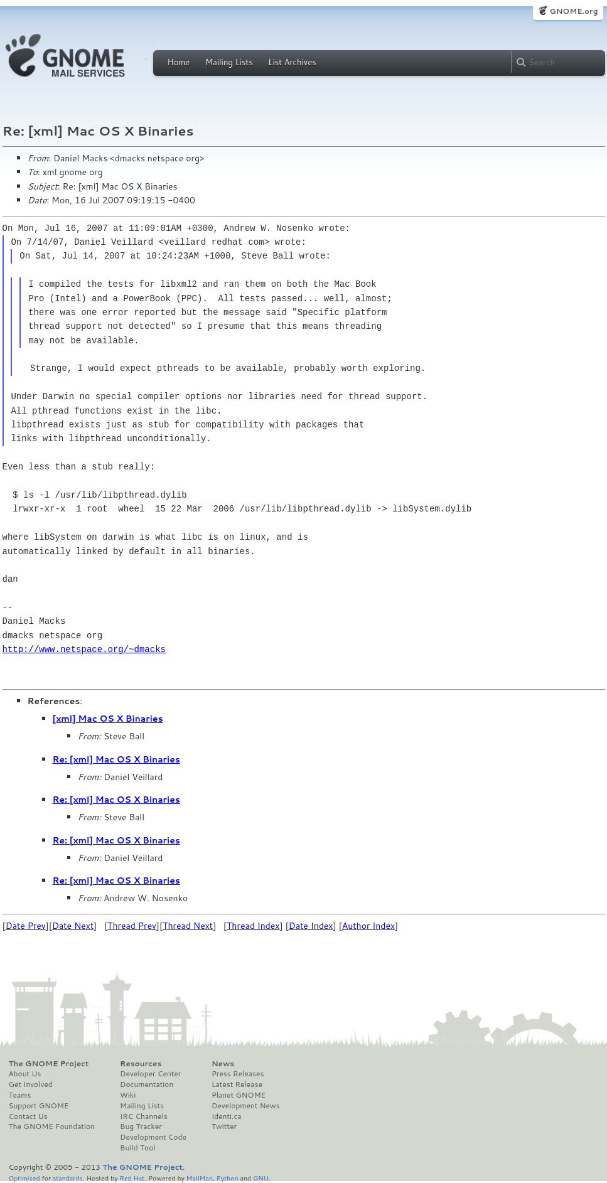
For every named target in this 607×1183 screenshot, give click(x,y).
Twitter (224, 1126)
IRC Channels (144, 1116)
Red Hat (131, 1177)
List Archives (292, 62)
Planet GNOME (239, 1095)
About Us (25, 1074)
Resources (140, 1064)
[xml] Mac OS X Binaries (108, 718)
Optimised (24, 1177)
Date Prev (26, 925)
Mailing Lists (229, 62)
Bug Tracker (141, 1126)
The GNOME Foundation (52, 1126)
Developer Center (150, 1074)
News (223, 1064)
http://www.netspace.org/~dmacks (84, 649)
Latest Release (237, 1084)
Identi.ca (227, 1116)
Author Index (368, 925)
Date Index (311, 925)
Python (228, 1177)
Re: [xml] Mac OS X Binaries (116, 759)
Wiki (128, 1095)
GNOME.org (573, 11)
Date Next (73, 925)
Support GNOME (39, 1106)
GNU (261, 1177)
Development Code (153, 1137)
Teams (20, 1095)
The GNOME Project (49, 1064)
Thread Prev (131, 925)
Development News (246, 1106)
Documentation (146, 1084)
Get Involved (31, 1084)
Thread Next (188, 925)
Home (179, 62)
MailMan (199, 1177)
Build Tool (137, 1148)
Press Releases (238, 1074)
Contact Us (28, 1116)
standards (68, 1177)
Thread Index (253, 925)
